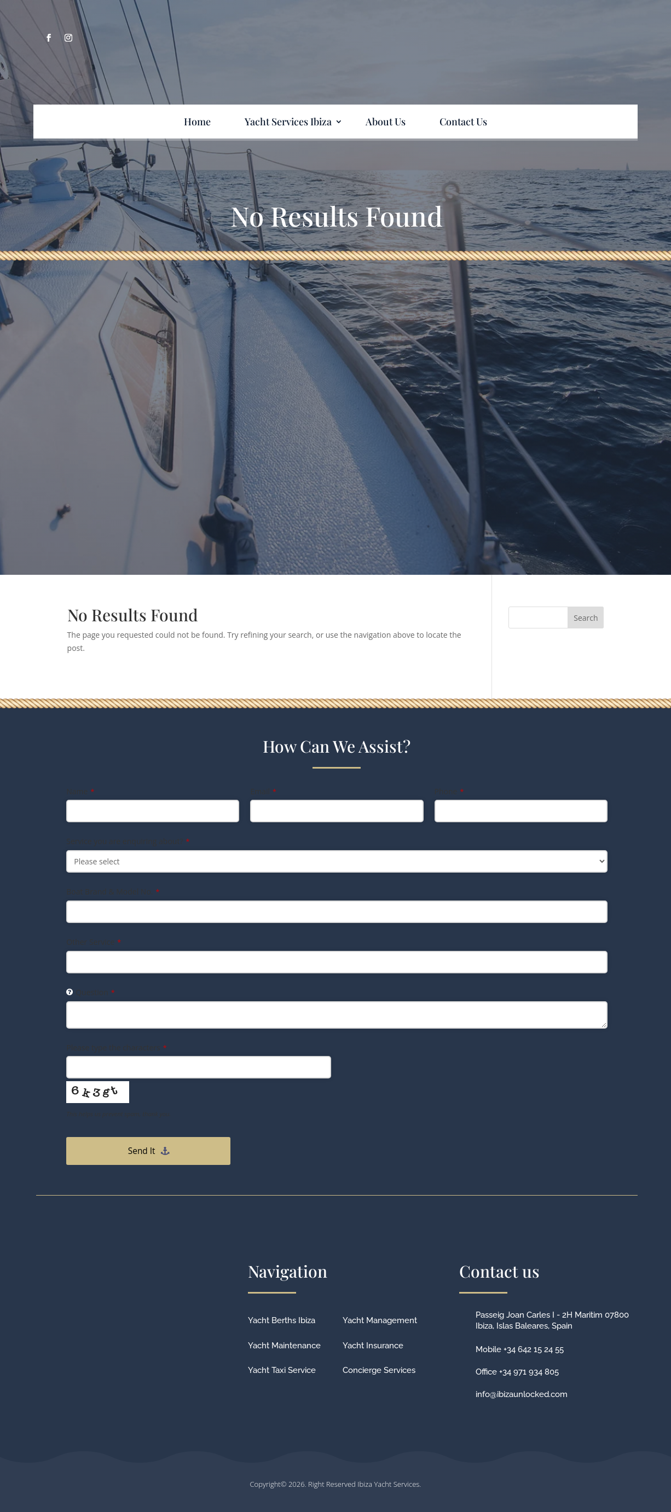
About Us (386, 121)
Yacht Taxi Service (282, 1370)
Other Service (93, 942)
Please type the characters (116, 1047)
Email (263, 791)
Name (80, 791)
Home (197, 121)
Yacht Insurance (373, 1346)
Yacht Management (380, 1320)
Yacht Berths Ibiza (281, 1320)
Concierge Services (379, 1370)
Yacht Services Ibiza (288, 121)
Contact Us (463, 121)
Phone (449, 791)
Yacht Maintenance (284, 1346)
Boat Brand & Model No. (112, 891)
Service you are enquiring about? (127, 841)
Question (95, 992)
